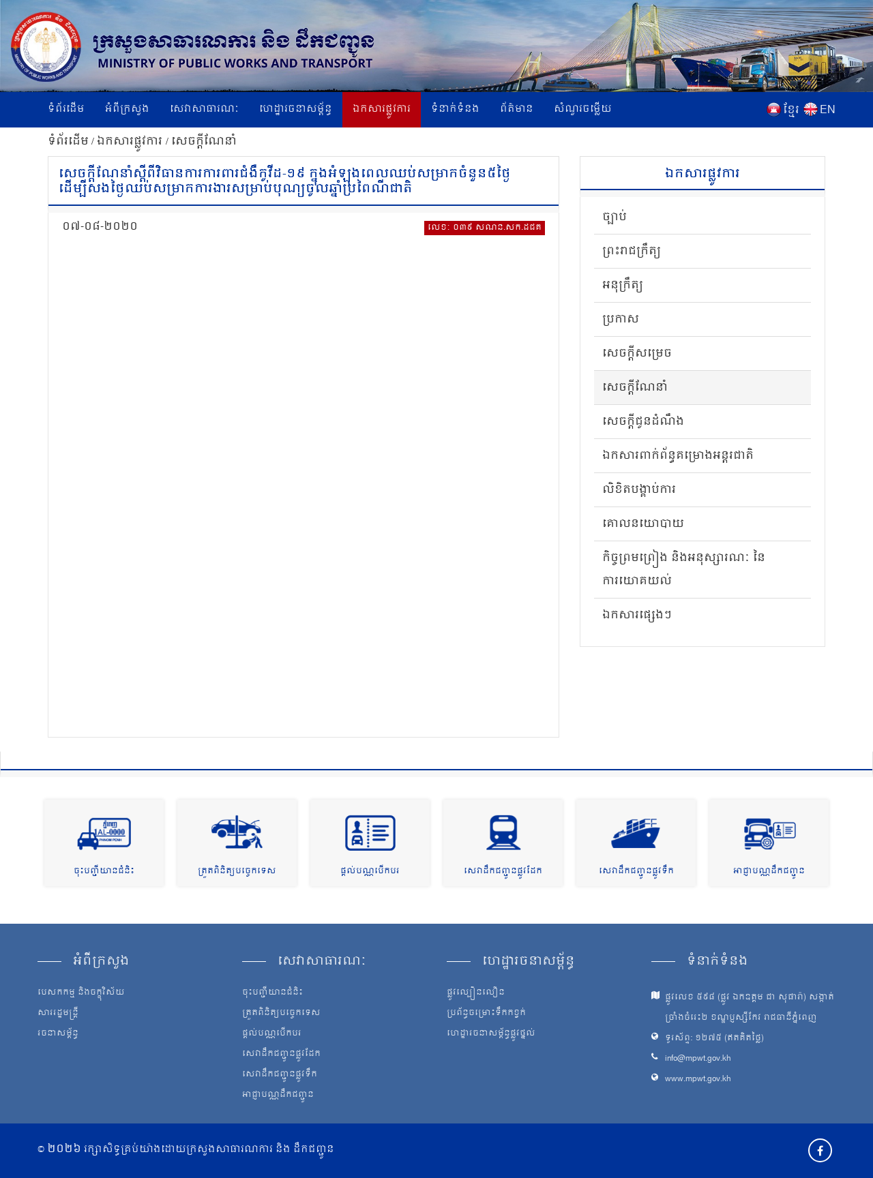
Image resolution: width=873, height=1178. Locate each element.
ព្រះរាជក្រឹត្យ (631, 251)
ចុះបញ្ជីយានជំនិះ (104, 871)
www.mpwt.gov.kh (698, 1079)
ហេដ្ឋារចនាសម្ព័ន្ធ (295, 109)
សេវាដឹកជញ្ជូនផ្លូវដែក (503, 871)
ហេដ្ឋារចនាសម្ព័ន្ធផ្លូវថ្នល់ (491, 1034)
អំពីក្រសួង (127, 109)
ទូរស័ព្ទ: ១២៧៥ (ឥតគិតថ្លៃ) (714, 1038)
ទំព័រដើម (66, 109)
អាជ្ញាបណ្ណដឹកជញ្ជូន (769, 871)
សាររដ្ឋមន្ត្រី (58, 1014)
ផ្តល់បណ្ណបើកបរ (370, 871)
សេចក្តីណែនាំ (204, 141)
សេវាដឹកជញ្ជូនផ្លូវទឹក (636, 871)
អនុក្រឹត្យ (622, 285)
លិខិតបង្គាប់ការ (639, 490)
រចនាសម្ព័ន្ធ (58, 1034)
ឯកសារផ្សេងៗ (637, 615)
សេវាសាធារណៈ (204, 109)
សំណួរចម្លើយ (583, 109)
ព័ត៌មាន (516, 109)
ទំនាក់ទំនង (455, 109)
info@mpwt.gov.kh (698, 1059)
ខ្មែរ (791, 110)
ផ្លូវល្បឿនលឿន (476, 993)
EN (827, 110)
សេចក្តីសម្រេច (637, 353)
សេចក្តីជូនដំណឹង (643, 422)
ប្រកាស (620, 319)
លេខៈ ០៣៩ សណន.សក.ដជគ (485, 228)
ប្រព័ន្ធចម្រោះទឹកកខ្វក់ (486, 1014)
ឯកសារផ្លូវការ (382, 109)
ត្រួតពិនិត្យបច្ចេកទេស (237, 871)
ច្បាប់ (614, 217)
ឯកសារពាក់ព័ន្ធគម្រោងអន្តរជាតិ (678, 456)
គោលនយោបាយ (643, 524)
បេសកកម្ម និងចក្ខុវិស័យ (81, 993)
